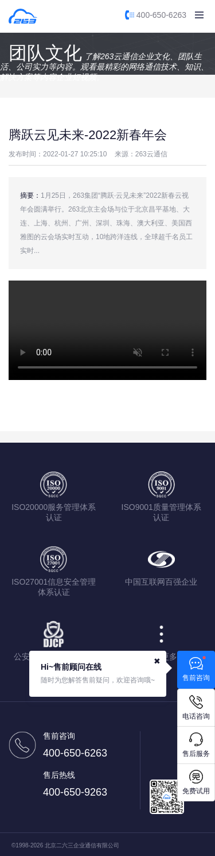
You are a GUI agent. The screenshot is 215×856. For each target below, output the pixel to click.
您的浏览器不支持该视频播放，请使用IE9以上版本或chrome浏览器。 (107, 330)
